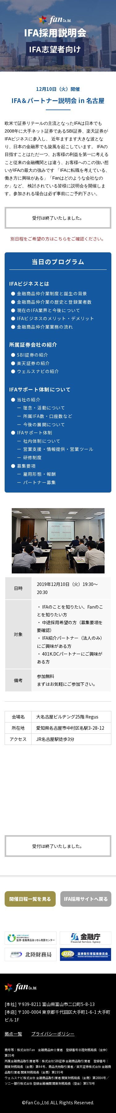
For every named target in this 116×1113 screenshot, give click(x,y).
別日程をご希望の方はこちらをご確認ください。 (58, 239)
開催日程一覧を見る (30, 899)
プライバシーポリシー (53, 1034)
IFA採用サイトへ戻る (86, 899)
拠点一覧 (13, 1034)
